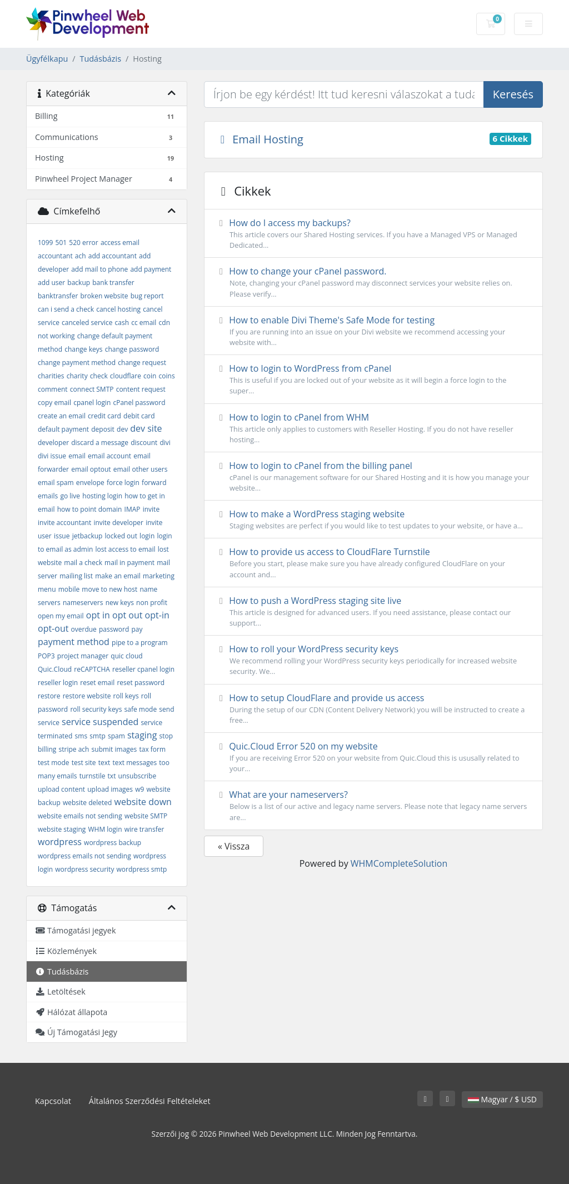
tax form (152, 749)
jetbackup (87, 536)
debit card (139, 416)
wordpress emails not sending (84, 856)
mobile (68, 589)
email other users (140, 469)
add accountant (112, 256)
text (104, 762)
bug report (147, 296)
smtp (97, 736)
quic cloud (126, 656)
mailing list (76, 576)
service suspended (100, 722)
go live (70, 496)
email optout (91, 469)
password (114, 629)
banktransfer (58, 296)
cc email (143, 322)
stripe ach (74, 749)
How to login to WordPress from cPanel (373, 379)
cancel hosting (118, 309)
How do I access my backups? (373, 234)
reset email (97, 682)
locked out (121, 536)
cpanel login (92, 402)
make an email (118, 576)
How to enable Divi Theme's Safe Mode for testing (373, 331)
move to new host (109, 589)
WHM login (105, 829)
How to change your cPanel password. (373, 282)
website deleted (87, 802)
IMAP (132, 509)
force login (123, 482)
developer (53, 442)
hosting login (102, 496)
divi (164, 442)
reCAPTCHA (92, 669)
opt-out (53, 628)
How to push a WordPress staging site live (373, 611)
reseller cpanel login (143, 669)
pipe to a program (140, 642)
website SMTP (145, 816)
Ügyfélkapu (47, 58)
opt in (98, 615)
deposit (102, 429)
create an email (62, 416)
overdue (84, 629)
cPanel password (139, 402)
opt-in (157, 615)
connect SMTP (92, 389)
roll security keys (96, 709)
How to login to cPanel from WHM (373, 428)
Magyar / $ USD (502, 1099)
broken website (104, 296)
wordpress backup (112, 842)
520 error (83, 242)
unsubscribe (137, 776)
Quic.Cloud (55, 669)
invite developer (118, 522)
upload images (110, 789)
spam (116, 736)
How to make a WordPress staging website (373, 519)
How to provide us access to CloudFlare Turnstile (373, 562)
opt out (127, 615)
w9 (139, 789)
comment (53, 389)
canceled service (87, 322)
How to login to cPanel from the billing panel (373, 476)
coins (167, 376)
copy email (54, 402)
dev (122, 429)
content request (141, 389)
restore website (87, 696)
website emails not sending (80, 816)
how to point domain (89, 509)
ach (80, 256)
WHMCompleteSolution (399, 863)
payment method (73, 642)
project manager (82, 656)
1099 (45, 242)
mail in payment (129, 562)
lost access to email (125, 549)
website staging (62, 829)
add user (51, 282)
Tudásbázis (100, 58)
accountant (55, 256)
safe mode (140, 709)
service (48, 722)
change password (132, 349)
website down (143, 802)
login (146, 536)
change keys (83, 349)
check (99, 376)
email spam (56, 482)
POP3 (46, 656)
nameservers (83, 602)
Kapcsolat (53, 1101)
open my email (61, 616)
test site (84, 762)
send (166, 709)
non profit (151, 602)
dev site (146, 428)
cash (122, 322)
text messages (135, 762)
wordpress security (84, 869)
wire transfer (144, 829)
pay (136, 629)
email (77, 456)
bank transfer (113, 282)
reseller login (58, 682)
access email (120, 242)
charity (77, 376)
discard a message (99, 442)
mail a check (83, 562)
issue (62, 536)
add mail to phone (99, 269)
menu (47, 589)
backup (78, 282)
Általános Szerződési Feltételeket (150, 1101)
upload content (61, 789)
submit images (114, 749)
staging (142, 735)
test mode (53, 762)
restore (49, 696)
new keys (120, 602)
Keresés (513, 94)
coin (149, 376)
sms (81, 736)
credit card (104, 416)
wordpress (60, 842)
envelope (90, 482)
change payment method (77, 362)
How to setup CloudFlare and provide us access (373, 709)
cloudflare (125, 376)
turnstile (92, 776)
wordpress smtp (142, 869)
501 (61, 242)
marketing (158, 576)
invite (151, 509)
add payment (150, 269)
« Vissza (233, 846)
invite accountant (64, 522)
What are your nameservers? (373, 805)
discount (144, 442)
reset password (140, 682)
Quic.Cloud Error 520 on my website (373, 757)
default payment (63, 429)
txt (112, 776)
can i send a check (66, 309)
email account (109, 456)
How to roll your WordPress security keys (373, 660)
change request (142, 362)
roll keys (126, 696)
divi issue (52, 456)
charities (51, 376)
